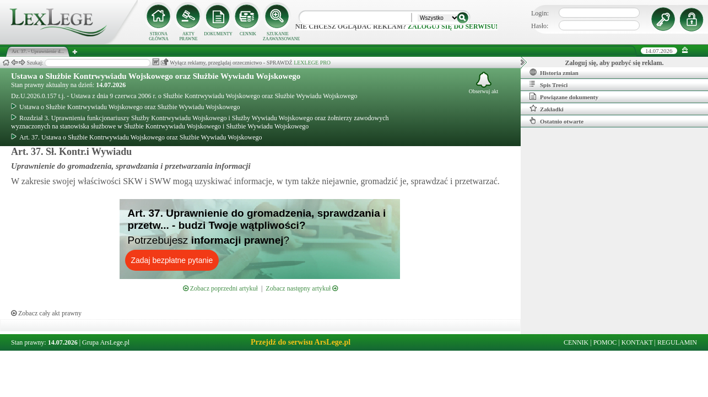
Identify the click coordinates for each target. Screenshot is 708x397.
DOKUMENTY (218, 33)
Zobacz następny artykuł (302, 288)
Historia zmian (554, 72)
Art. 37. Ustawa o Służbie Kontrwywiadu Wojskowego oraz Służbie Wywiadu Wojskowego (136, 137)
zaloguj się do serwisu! (453, 26)
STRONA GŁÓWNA (159, 36)
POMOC (605, 342)
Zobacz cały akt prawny (46, 313)
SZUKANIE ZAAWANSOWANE (278, 36)
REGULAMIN (677, 342)
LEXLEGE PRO (312, 63)
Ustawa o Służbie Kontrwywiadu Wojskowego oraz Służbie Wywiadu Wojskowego (155, 76)
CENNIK (248, 33)
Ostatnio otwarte (556, 121)
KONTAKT (637, 342)
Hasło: (539, 26)
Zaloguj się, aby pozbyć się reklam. (614, 63)
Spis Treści (548, 84)
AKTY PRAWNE (188, 36)
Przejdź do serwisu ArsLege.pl (300, 342)
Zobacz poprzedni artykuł (220, 288)
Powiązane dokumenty (563, 96)
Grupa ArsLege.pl (105, 342)
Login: (540, 13)
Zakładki (546, 108)
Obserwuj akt (484, 83)
